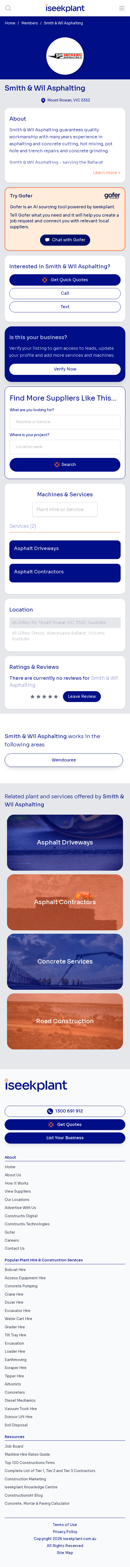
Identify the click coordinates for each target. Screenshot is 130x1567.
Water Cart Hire (18, 1319)
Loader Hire (15, 1351)
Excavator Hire (17, 1311)
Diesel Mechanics (20, 1400)
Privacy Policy (65, 1532)
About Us (13, 1175)
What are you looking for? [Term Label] (32, 410)
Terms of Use (65, 1525)
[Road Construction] (65, 1021)
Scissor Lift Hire (18, 1417)
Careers (12, 1240)
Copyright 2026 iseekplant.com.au (65, 1539)
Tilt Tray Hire (15, 1335)
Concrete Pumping (21, 1286)
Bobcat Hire (15, 1270)
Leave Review (82, 696)
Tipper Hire (14, 1376)
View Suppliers (18, 1191)
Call (65, 293)
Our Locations (17, 1200)
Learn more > (107, 172)
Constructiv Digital (21, 1216)
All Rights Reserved (65, 1546)
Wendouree (64, 760)
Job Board (14, 1446)
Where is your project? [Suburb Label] (29, 435)
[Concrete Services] (65, 962)
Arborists (13, 1384)
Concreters (15, 1392)
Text (65, 307)
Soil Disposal (16, 1425)
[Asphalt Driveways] (65, 843)
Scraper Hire (16, 1368)
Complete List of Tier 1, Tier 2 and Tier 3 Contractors (50, 1471)
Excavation (14, 1343)
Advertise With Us (20, 1208)
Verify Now (65, 369)
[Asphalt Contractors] (65, 902)
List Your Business (65, 1137)
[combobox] (65, 422)
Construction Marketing (25, 1479)
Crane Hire (14, 1294)
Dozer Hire (14, 1302)
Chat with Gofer (65, 240)
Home (10, 23)
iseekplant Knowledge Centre (31, 1487)
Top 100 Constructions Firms (30, 1463)
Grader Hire (15, 1327)
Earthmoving (16, 1360)
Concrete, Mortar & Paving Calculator (37, 1503)
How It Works (17, 1183)
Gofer (10, 1232)
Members (29, 23)
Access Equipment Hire (25, 1278)
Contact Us (15, 1248)
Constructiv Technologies (27, 1224)
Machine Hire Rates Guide (27, 1454)
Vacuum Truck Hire (21, 1409)
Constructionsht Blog (24, 1495)
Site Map (65, 1553)
